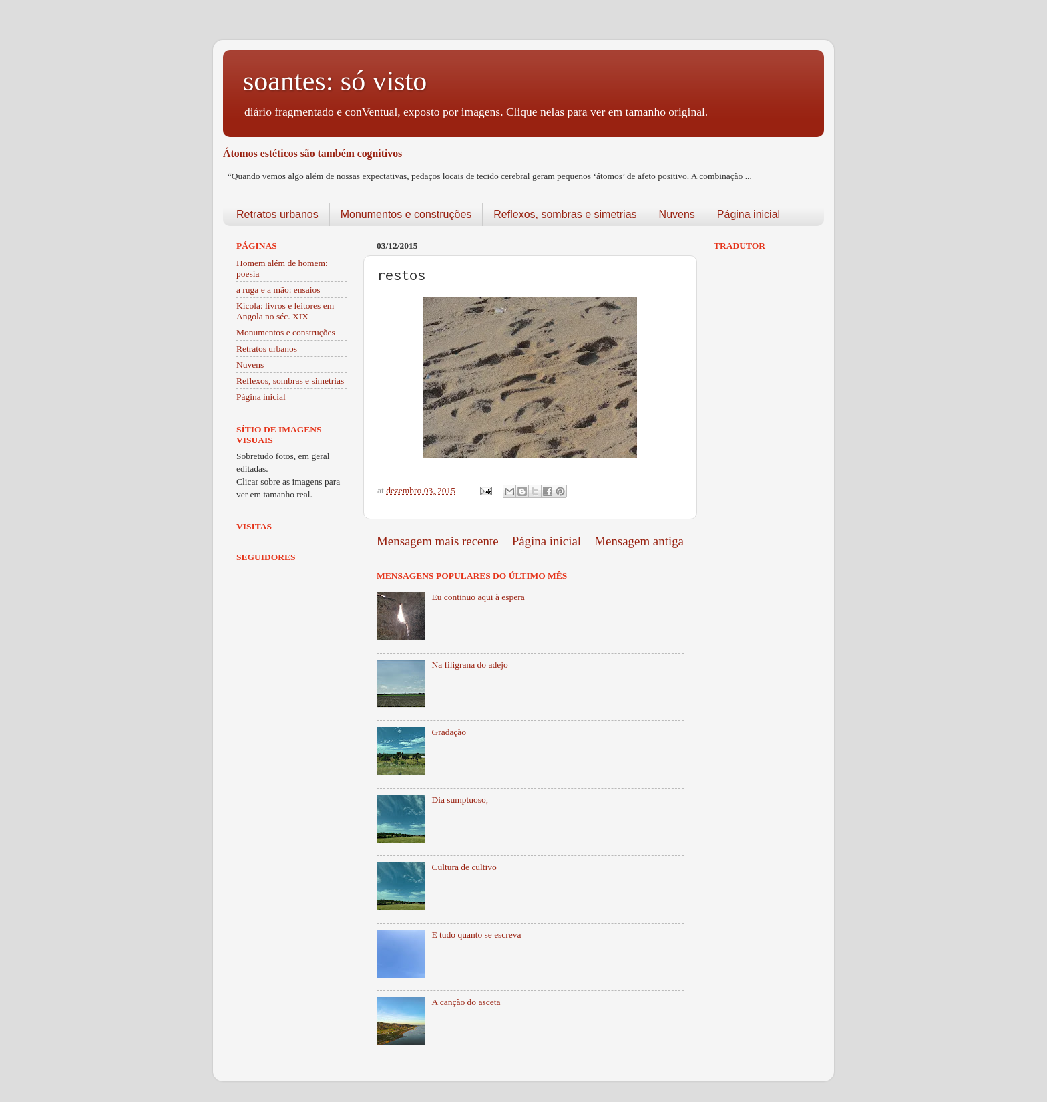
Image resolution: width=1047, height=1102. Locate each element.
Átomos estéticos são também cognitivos (312, 153)
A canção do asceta (465, 1002)
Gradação (448, 732)
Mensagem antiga (639, 541)
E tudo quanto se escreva (476, 935)
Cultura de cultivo (463, 867)
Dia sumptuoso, (459, 800)
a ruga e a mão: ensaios (278, 290)
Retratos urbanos (277, 214)
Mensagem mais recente (438, 541)
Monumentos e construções (406, 214)
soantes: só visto (335, 80)
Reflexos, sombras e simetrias (564, 214)
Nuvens (677, 214)
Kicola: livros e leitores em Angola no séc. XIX (285, 311)
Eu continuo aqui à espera (477, 597)
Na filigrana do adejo (469, 665)
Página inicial (748, 214)
